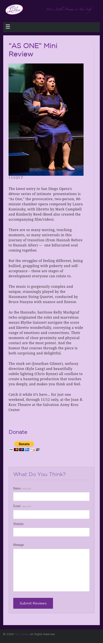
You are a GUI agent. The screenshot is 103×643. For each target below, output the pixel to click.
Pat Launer (21, 634)
